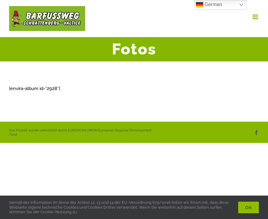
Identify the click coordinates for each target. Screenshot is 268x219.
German (209, 5)
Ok (248, 207)
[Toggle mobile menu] (255, 17)
